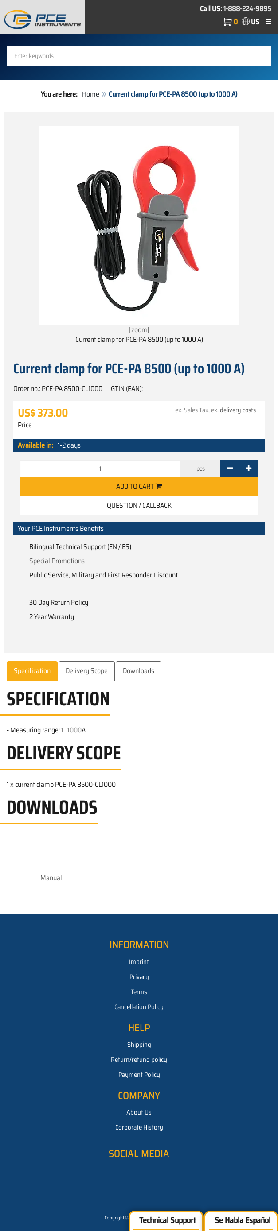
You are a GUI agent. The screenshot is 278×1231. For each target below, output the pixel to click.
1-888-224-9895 (247, 8)
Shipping (139, 1044)
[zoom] (139, 230)
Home (90, 94)
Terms (139, 992)
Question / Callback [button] (139, 505)
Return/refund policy (139, 1059)
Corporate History (139, 1127)
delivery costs (238, 410)
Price (25, 425)
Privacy (139, 977)
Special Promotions (57, 560)
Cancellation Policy (139, 1007)
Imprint (139, 961)
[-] (229, 468)
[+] (248, 468)
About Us (139, 1112)
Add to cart (139, 486)
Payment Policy (139, 1074)
